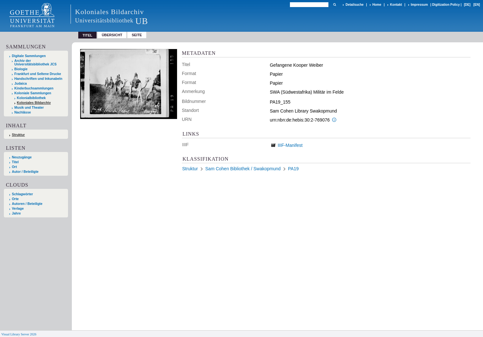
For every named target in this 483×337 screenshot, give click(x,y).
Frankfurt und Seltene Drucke (37, 74)
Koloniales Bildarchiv (34, 103)
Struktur (18, 135)
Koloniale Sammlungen (32, 93)
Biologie (21, 69)
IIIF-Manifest (290, 145)
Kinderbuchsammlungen (34, 88)
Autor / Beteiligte (25, 171)
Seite (137, 35)
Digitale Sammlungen (29, 56)
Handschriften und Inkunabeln (38, 78)
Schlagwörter (22, 194)
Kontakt (396, 4)
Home (376, 4)
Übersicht (112, 35)
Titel (15, 162)
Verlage (18, 208)
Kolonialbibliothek (31, 98)
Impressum (419, 4)
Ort (14, 167)
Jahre (16, 213)
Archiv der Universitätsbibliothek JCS (35, 62)
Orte (15, 199)
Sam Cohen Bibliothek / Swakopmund (243, 168)
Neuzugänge (22, 157)
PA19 (293, 168)
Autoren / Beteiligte (27, 204)
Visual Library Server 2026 (18, 334)
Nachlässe (22, 112)
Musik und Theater (29, 107)
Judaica (20, 83)
